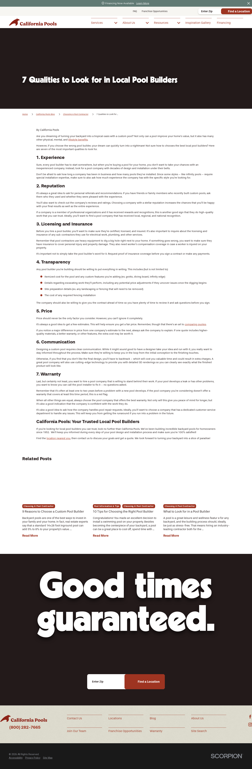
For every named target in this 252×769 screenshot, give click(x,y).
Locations (115, 718)
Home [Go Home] (25, 114)
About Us (197, 718)
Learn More (142, 3)
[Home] (33, 22)
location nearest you (58, 438)
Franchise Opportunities (154, 11)
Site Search (199, 731)
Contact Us (74, 718)
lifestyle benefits (78, 139)
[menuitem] (104, 22)
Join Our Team (76, 731)
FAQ (135, 11)
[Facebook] (250, 716)
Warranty (156, 731)
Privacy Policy (32, 757)
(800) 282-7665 (24, 727)
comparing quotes (195, 324)
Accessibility (16, 757)
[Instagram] (250, 724)
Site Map (48, 757)
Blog (153, 718)
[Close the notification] (248, 3)
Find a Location (239, 11)
